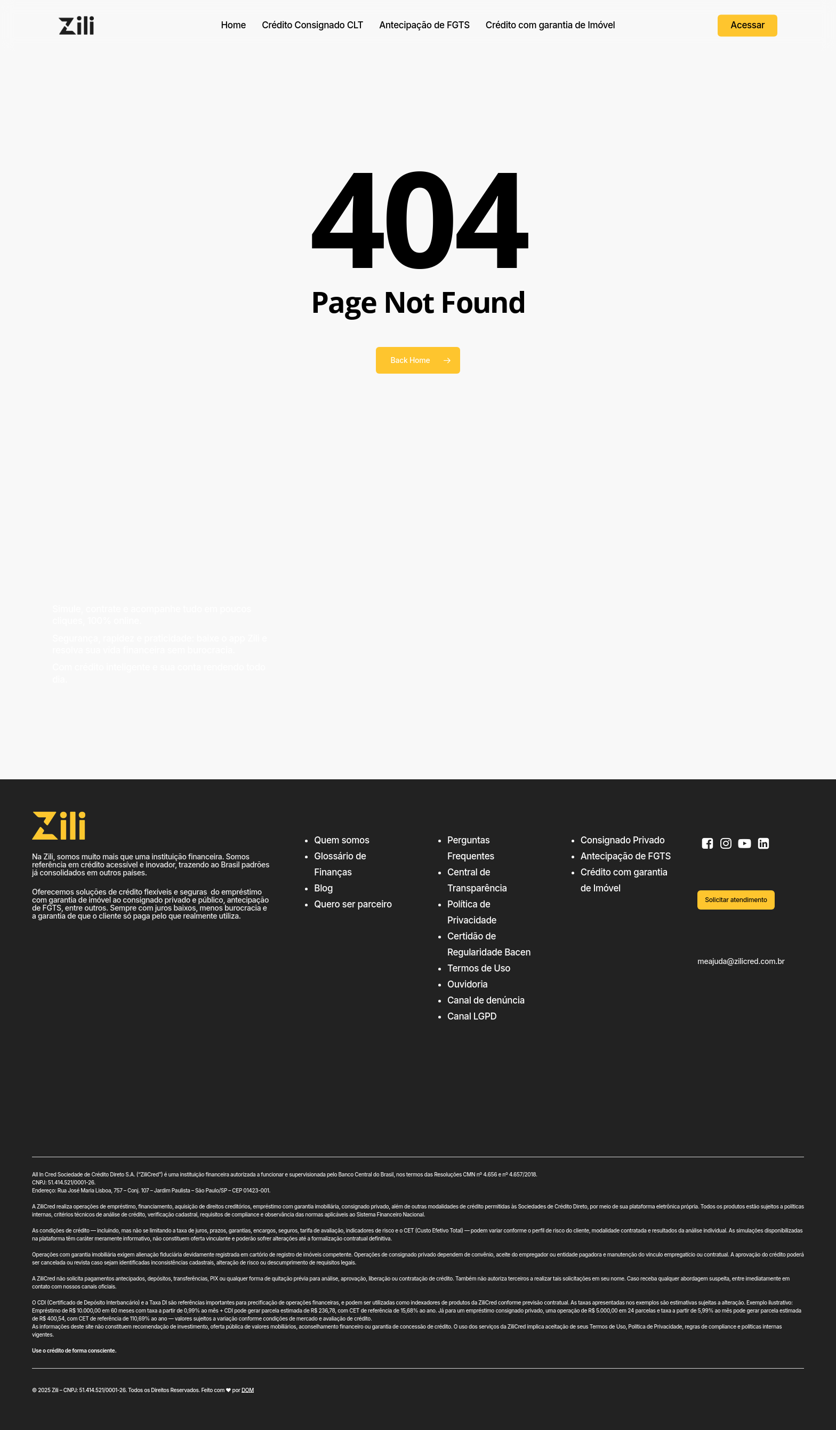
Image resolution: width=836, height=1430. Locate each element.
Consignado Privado (623, 840)
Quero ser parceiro (353, 904)
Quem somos (341, 840)
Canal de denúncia (486, 1000)
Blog (323, 888)
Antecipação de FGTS (626, 856)
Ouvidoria (467, 984)
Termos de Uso (478, 968)
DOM (248, 1390)
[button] (735, 900)
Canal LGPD (471, 1016)
